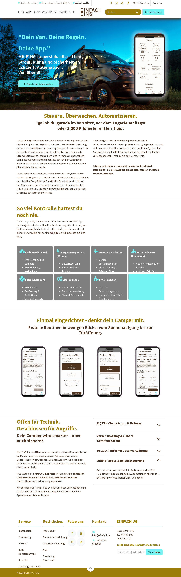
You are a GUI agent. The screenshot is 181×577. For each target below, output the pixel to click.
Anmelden (157, 3)
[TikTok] (127, 3)
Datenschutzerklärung (55, 537)
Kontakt (23, 560)
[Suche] (137, 12)
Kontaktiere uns (153, 12)
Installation (25, 530)
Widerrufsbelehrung (54, 543)
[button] (154, 552)
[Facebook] (111, 3)
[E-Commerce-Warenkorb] (140, 3)
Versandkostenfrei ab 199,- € (55, 2)
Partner (22, 543)
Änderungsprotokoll (29, 566)
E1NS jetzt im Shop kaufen (38, 83)
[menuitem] (21, 12)
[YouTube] (122, 3)
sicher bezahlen (82, 2)
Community (24, 537)
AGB (45, 549)
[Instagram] (116, 3)
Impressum (49, 530)
